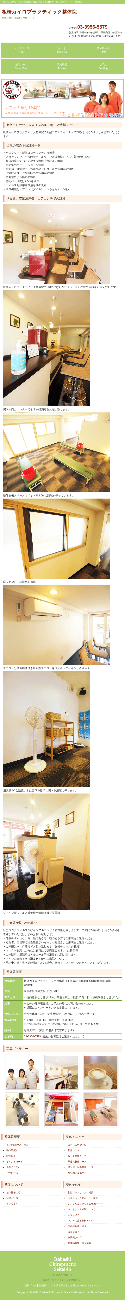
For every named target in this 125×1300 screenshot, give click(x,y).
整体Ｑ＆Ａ (12, 1203)
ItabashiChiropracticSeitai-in (62, 1268)
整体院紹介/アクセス (17, 1144)
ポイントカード (14, 1161)
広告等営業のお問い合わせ (70, 1285)
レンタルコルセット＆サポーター (85, 1203)
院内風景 (11, 1156)
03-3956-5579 (92, 27)
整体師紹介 (12, 1150)
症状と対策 (12, 1198)
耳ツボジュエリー (77, 1172)
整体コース (73, 1150)
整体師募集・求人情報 (79, 1243)
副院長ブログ (75, 1237)
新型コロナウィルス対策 (80, 1192)
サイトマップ (94, 1285)
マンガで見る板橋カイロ (80, 1220)
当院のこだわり (14, 1167)
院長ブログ (73, 1232)
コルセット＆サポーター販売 (83, 1198)
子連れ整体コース (77, 1161)
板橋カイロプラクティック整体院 (39, 14)
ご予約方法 (12, 1172)
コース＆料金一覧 (77, 1144)
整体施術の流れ (14, 1192)
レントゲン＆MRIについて (81, 1209)
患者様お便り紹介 (77, 1226)
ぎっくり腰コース (77, 1156)
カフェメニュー (76, 1215)
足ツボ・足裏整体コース (80, 1167)
